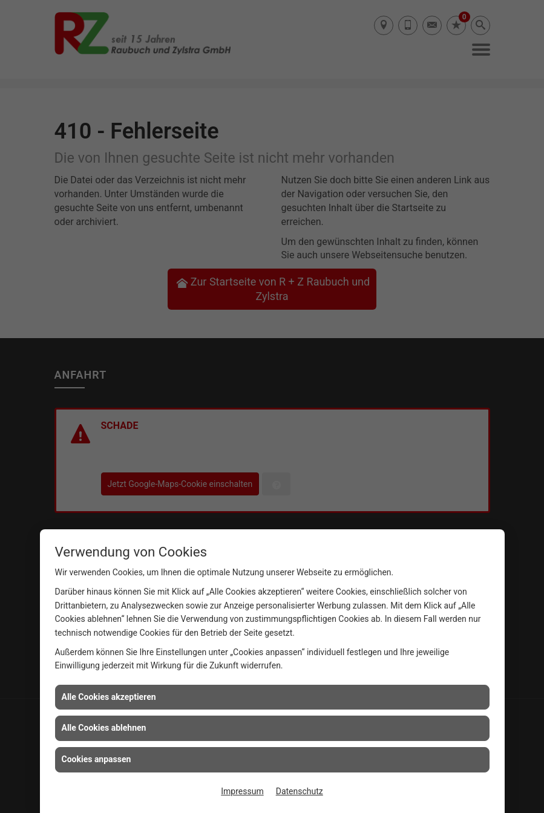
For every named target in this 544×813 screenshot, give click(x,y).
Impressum (242, 791)
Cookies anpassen (96, 759)
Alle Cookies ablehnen (104, 728)
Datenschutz (299, 791)
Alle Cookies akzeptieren (109, 697)
